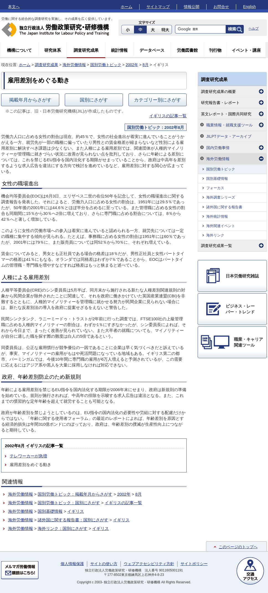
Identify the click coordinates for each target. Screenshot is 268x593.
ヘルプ (254, 28)
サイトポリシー (194, 563)
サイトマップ (158, 6)
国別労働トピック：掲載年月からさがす (75, 494)
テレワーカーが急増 (28, 456)
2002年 (132, 65)
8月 (146, 65)
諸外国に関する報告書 (224, 207)
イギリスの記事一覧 (168, 115)
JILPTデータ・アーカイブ (228, 136)
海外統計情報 (217, 216)
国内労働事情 (218, 147)
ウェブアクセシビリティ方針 (149, 563)
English (249, 6)
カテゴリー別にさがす (157, 99)
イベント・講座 (246, 50)
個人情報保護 (72, 563)
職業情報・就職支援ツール (229, 125)
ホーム (126, 6)
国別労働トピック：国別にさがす (69, 502)
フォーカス (215, 188)
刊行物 (215, 50)
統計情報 (119, 50)
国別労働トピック (105, 65)
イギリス (75, 511)
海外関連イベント (220, 226)
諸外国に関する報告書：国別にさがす (73, 519)
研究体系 (52, 50)
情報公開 (191, 6)
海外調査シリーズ (220, 197)
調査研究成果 (86, 50)
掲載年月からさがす (30, 99)
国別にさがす (94, 99)
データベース (152, 50)
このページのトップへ (238, 547)
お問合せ (221, 6)
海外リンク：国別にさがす (62, 528)
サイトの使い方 (103, 563)
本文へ (14, 6)
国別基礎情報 (50, 511)
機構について (19, 50)
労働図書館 (187, 50)
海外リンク (215, 235)
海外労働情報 (74, 65)
